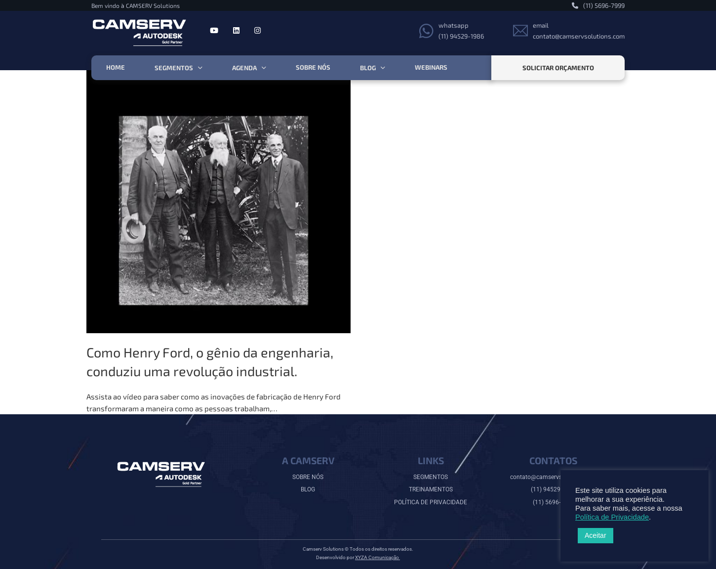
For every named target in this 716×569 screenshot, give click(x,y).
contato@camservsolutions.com (553, 477)
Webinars (431, 67)
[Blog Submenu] (383, 68)
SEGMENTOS (430, 477)
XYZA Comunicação (377, 557)
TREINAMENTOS (431, 489)
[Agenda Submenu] (264, 68)
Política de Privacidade (612, 517)
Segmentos (174, 67)
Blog (368, 67)
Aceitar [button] (595, 535)
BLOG (308, 489)
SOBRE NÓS (307, 477)
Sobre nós (313, 67)
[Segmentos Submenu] (200, 68)
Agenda (244, 67)
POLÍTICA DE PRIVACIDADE (430, 502)
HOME (115, 67)
